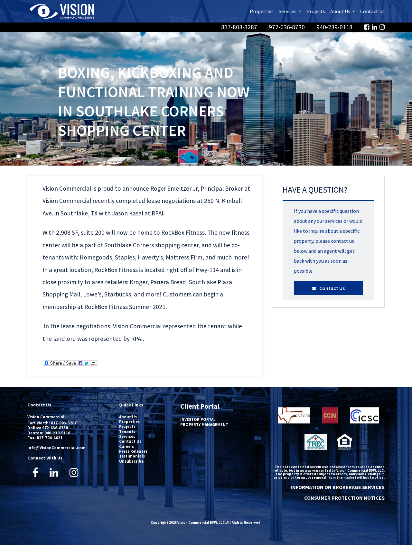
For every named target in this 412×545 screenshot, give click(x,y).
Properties (262, 11)
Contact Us (372, 11)
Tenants (127, 431)
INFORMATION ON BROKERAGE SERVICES (338, 487)
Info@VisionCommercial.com (56, 447)
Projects (315, 11)
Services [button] (291, 10)
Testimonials (132, 456)
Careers (126, 446)
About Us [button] (344, 10)
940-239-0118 (335, 27)
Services (127, 436)
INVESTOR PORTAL (198, 419)
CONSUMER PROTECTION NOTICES (344, 498)
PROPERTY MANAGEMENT (204, 424)
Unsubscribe (131, 461)
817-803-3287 (239, 27)
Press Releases (133, 451)
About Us (128, 416)
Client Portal (200, 406)
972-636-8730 (287, 27)
